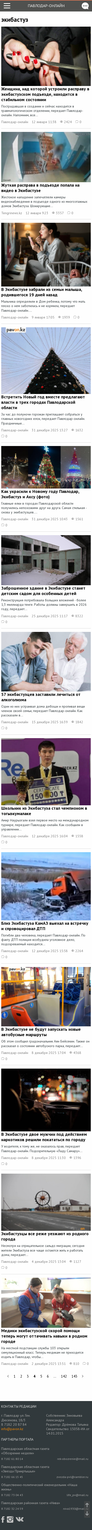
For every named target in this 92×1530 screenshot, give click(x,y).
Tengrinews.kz (11, 213)
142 (64, 1376)
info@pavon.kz (12, 1429)
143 (74, 1376)
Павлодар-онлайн (46, 5)
